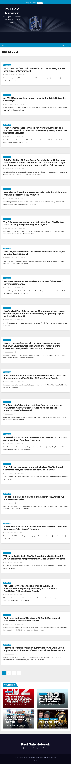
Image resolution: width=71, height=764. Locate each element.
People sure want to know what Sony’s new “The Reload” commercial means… (33, 282)
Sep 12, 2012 (9, 503)
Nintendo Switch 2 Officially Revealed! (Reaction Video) (50, 699)
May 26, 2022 (9, 74)
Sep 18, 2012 (9, 473)
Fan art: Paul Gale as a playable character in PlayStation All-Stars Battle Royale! (33, 498)
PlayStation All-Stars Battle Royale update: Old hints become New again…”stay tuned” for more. (34, 527)
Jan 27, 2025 (11, 705)
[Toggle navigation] (67, 45)
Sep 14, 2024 (11, 725)
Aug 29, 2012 (9, 654)
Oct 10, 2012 (9, 352)
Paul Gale (20, 74)
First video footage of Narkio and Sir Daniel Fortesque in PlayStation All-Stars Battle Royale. (32, 619)
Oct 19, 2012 (9, 287)
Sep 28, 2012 (9, 443)
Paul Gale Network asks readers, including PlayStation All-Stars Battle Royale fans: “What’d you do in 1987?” (33, 468)
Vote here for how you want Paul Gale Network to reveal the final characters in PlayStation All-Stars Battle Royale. (34, 376)
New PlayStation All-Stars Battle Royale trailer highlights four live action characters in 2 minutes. (35, 193)
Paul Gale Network (35, 744)
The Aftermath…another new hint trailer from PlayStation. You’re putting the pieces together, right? (33, 223)
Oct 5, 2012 (9, 381)
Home (35, 760)
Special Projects (10, 714)
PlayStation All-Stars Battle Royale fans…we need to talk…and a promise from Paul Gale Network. (35, 438)
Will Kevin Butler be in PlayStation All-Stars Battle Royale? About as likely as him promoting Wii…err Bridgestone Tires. (34, 557)
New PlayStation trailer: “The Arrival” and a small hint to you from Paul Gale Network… (34, 252)
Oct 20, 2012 (9, 258)
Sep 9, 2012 (9, 532)
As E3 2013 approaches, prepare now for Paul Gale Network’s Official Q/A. (34, 99)
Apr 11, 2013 (9, 104)
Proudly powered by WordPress (24, 757)
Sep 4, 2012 (9, 562)
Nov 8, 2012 (9, 168)
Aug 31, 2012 (9, 624)
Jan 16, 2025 (45, 705)
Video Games (7, 65)
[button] (63, 45)
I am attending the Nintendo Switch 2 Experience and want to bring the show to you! (18, 698)
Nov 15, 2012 (9, 136)
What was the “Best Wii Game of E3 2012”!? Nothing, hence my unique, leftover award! (33, 69)
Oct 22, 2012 (9, 198)
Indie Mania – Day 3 (49, 721)
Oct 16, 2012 (9, 319)
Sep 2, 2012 (9, 594)
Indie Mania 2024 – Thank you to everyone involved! (18, 719)
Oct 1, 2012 (8, 414)
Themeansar (52, 757)
